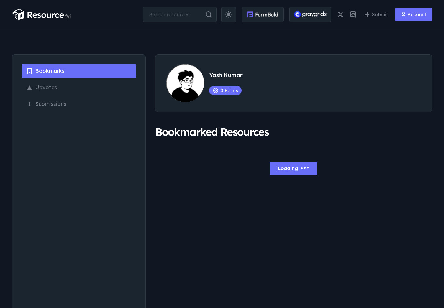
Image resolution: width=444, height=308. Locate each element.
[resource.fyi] (41, 14)
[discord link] (353, 14)
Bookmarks (45, 70)
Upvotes (41, 87)
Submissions (46, 104)
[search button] (209, 14)
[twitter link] (340, 14)
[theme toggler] (228, 14)
